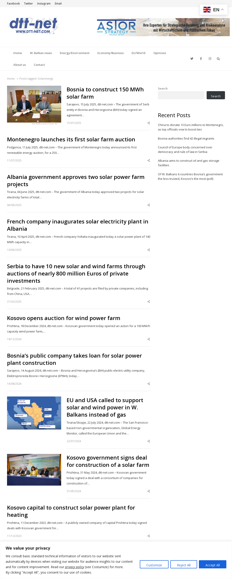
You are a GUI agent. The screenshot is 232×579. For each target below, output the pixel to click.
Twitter (28, 3)
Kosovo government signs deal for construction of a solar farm (108, 461)
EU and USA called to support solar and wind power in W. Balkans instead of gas (105, 407)
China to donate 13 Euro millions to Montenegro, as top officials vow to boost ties (191, 127)
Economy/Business (110, 53)
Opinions (159, 53)
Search (163, 88)
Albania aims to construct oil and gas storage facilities (188, 163)
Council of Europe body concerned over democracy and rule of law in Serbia (185, 149)
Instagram (44, 3)
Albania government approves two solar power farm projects (76, 180)
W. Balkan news (41, 53)
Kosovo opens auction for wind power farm (63, 318)
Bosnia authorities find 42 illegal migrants (186, 138)
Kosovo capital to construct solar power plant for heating (71, 511)
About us (19, 65)
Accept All (212, 565)
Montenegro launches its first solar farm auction (71, 139)
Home (17, 53)
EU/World (138, 53)
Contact (39, 65)
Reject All (184, 565)
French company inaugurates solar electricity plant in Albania (77, 225)
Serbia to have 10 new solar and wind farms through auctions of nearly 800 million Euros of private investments (76, 273)
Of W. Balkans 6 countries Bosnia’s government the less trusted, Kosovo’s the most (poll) (190, 176)
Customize (154, 565)
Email (58, 3)
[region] (116, 560)
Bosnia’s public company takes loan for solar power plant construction (74, 359)
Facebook (13, 3)
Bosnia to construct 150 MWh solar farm (105, 93)
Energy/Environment (74, 53)
